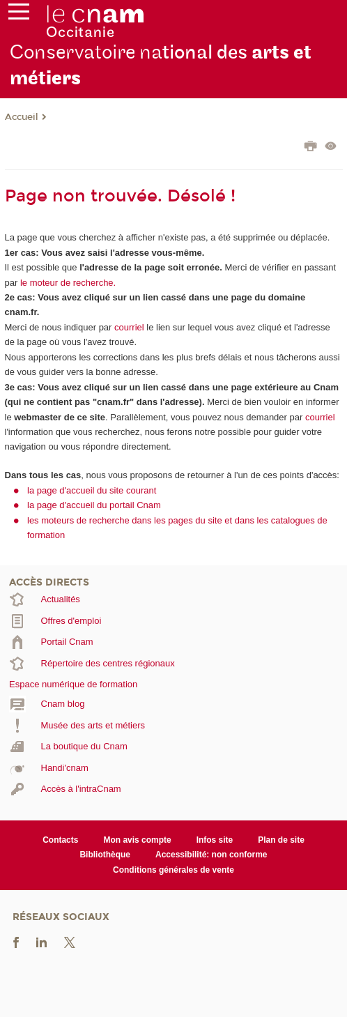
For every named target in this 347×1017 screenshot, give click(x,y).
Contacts (60, 840)
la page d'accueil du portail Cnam (94, 505)
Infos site (214, 840)
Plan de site (281, 840)
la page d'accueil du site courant (91, 490)
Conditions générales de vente (173, 870)
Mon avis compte (137, 840)
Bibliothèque (104, 854)
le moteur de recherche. (66, 282)
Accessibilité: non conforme (211, 854)
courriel (129, 327)
